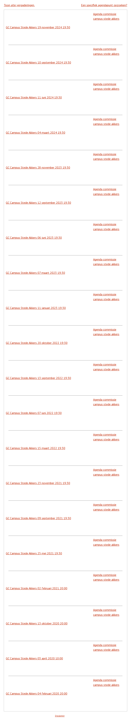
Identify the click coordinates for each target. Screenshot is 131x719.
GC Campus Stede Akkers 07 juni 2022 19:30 (34, 413)
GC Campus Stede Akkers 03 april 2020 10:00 (34, 658)
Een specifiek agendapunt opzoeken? (104, 5)
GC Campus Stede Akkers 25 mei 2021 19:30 (34, 553)
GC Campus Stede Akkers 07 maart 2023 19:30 (35, 273)
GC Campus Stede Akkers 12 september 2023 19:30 (38, 202)
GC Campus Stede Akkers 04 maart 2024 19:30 (35, 132)
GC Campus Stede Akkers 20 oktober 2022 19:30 (36, 343)
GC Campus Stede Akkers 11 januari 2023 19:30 (36, 308)
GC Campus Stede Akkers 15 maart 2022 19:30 (35, 448)
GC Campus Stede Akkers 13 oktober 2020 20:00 (36, 623)
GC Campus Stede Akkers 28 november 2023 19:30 (38, 167)
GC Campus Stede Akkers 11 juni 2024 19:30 (34, 97)
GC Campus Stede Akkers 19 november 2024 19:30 (38, 27)
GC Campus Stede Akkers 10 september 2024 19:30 (38, 62)
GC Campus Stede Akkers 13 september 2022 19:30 (38, 378)
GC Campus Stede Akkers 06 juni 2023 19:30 (34, 237)
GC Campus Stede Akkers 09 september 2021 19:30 (38, 518)
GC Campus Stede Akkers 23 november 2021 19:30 (38, 483)
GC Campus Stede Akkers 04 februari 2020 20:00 (36, 693)
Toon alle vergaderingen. (19, 5)
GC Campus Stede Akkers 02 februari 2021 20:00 (36, 588)
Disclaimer (60, 715)
